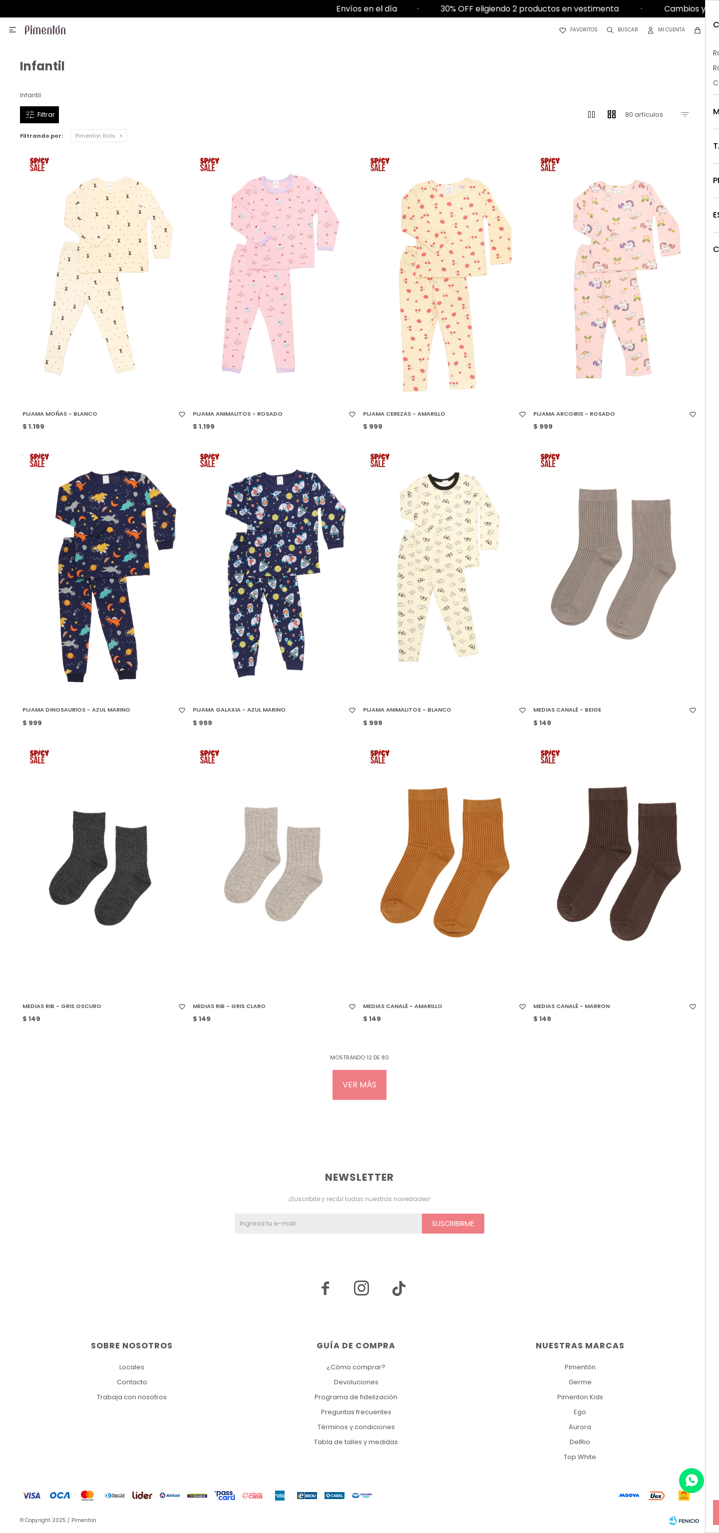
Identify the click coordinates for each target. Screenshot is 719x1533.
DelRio (580, 1442)
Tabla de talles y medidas (356, 1442)
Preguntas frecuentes (356, 1412)
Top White (580, 1457)
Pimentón (580, 1367)
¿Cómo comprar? (356, 1367)
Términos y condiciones (356, 1427)
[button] (620, 29)
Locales (131, 1367)
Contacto (132, 1382)
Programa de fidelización (356, 1397)
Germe (580, 1382)
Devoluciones (356, 1382)
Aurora (580, 1427)
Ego (580, 1412)
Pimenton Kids (95, 136)
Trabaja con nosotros (132, 1397)
